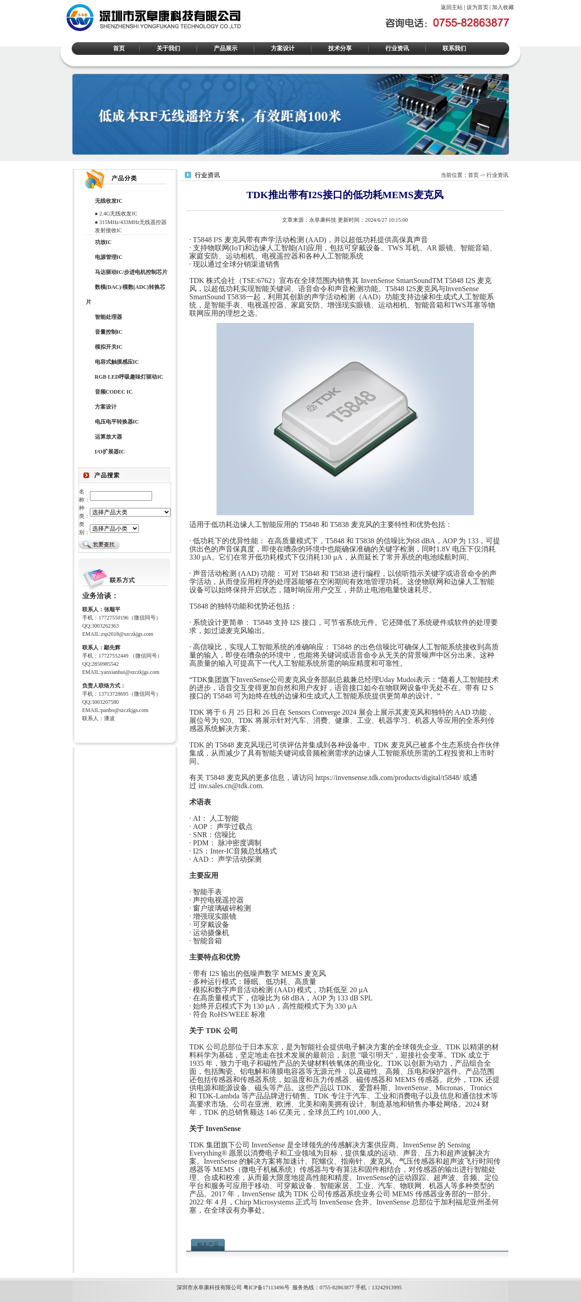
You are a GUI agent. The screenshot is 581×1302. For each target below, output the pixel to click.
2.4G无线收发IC (118, 213)
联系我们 (454, 48)
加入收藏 (503, 7)
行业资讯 (397, 48)
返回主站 (452, 7)
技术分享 (340, 48)
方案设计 (283, 48)
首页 (119, 48)
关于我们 (168, 48)
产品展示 (225, 48)
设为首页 (477, 7)
